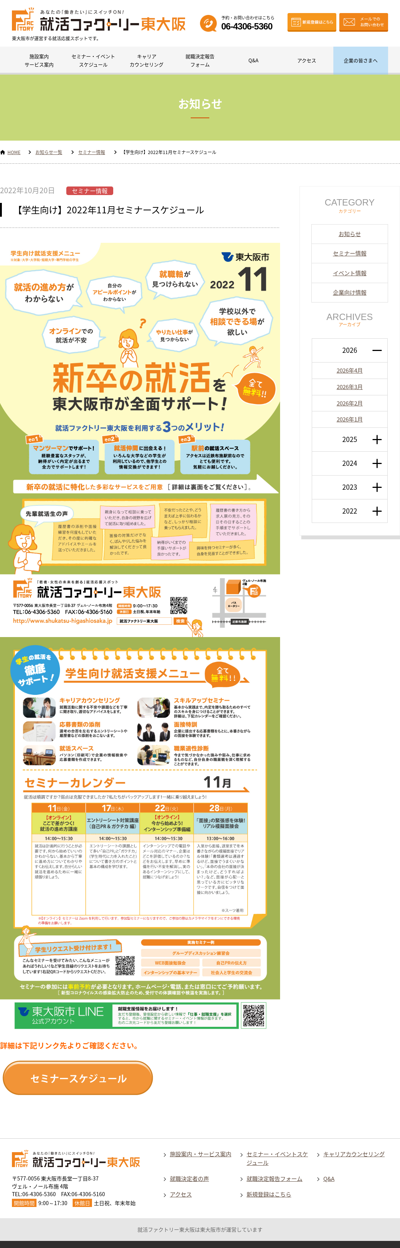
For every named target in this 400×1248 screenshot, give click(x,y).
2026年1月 (350, 419)
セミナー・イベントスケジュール (93, 60)
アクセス (306, 60)
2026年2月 (350, 403)
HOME (13, 152)
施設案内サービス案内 (39, 60)
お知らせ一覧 (48, 152)
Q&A (253, 60)
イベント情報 (349, 273)
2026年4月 (350, 370)
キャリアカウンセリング (147, 60)
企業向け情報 (349, 292)
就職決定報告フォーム (200, 60)
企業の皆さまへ (361, 60)
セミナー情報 (91, 152)
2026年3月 (350, 386)
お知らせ (350, 233)
